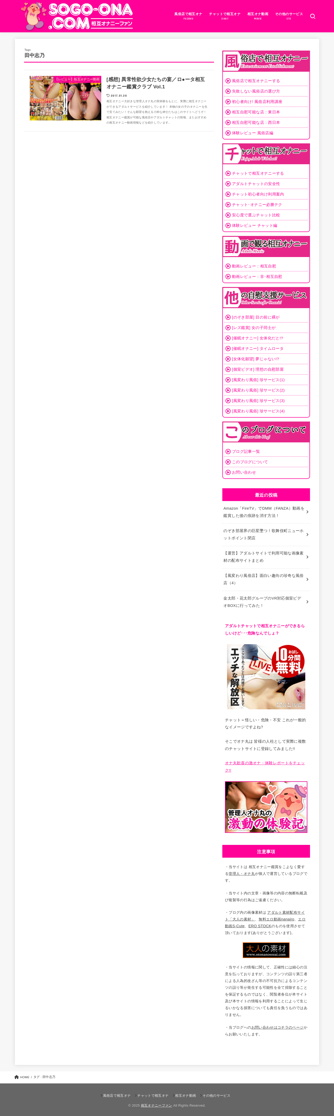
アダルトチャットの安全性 (256, 183)
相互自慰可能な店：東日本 (256, 112)
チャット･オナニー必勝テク (257, 204)
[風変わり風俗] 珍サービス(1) (258, 379)
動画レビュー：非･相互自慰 (257, 276)
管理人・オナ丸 (242, 872)
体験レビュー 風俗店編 (252, 133)
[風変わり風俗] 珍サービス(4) (258, 411)
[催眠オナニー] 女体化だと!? (257, 338)
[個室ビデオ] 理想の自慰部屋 (258, 369)
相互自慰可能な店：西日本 (256, 122)
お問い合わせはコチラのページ (277, 1025)
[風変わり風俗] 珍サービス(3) (258, 400)
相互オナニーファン (156, 1104)
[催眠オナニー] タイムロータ (258, 348)
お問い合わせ (244, 472)
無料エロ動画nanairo (276, 918)
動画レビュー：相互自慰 (254, 266)
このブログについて (250, 462)
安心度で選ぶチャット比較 (256, 215)
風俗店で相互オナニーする (256, 80)
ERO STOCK (259, 924)
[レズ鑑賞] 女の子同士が (254, 327)
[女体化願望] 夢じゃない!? (255, 359)
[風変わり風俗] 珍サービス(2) (258, 390)
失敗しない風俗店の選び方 (256, 91)
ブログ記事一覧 (246, 451)
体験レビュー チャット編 (254, 225)
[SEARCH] (312, 16)
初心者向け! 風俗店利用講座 (257, 101)
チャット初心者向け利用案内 (258, 194)
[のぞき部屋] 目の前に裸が (256, 317)
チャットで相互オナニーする (258, 173)
